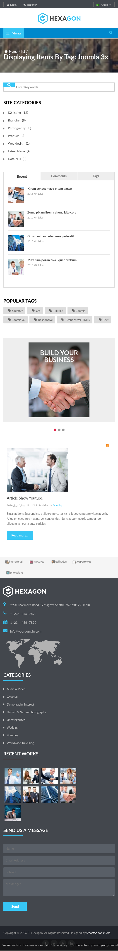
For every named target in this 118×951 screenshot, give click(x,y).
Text (105, 320)
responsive (45, 320)
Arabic (103, 4)
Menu (13, 33)
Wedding (12, 727)
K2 (23, 51)
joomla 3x (18, 320)
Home (13, 51)
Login (12, 4)
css (38, 311)
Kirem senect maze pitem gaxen (49, 188)
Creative (17, 311)
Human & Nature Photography (26, 712)
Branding (57, 505)
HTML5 (58, 311)
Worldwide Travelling (20, 743)
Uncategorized (16, 720)
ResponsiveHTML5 (78, 320)
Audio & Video (16, 689)
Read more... (20, 535)
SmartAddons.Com (98, 933)
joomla (80, 311)
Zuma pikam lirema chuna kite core (51, 212)
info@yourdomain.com (25, 631)
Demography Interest (20, 704)
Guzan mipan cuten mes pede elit (50, 236)
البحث (9, 84)
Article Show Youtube (25, 498)
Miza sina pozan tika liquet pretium (52, 260)
